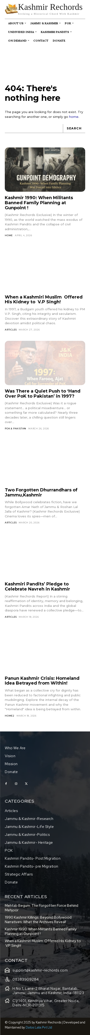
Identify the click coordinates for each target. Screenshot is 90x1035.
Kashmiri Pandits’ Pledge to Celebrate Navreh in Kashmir (37, 586)
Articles (11, 329)
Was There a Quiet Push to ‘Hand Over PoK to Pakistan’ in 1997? (42, 393)
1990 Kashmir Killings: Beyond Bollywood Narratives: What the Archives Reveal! (38, 920)
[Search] (74, 128)
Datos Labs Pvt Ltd (39, 1027)
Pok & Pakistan (15, 428)
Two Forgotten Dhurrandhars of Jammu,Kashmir (41, 492)
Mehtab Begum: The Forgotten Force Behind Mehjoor (41, 908)
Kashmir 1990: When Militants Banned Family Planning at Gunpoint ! (39, 202)
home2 (9, 715)
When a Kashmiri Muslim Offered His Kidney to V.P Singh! (44, 299)
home (73, 117)
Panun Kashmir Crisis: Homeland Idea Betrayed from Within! (42, 681)
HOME (9, 235)
